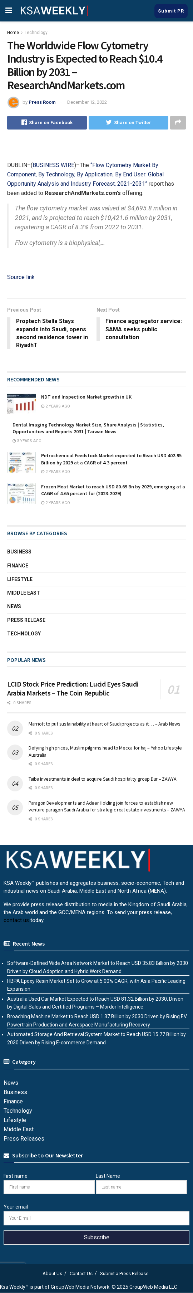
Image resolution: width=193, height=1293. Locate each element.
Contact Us (81, 1274)
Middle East (23, 593)
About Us (52, 1274)
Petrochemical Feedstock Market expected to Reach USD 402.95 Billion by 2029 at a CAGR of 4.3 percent (111, 459)
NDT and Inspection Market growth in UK (86, 397)
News (14, 607)
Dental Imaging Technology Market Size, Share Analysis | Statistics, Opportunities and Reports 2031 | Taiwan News (88, 428)
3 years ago (27, 441)
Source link (21, 277)
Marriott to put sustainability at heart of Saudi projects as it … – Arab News (104, 724)
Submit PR (171, 11)
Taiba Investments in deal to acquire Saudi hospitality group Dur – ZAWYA (103, 779)
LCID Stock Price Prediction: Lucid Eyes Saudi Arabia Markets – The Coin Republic (72, 688)
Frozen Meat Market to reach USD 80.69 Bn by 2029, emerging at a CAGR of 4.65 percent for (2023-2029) (113, 490)
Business (19, 552)
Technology (36, 32)
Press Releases (24, 1139)
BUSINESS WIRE (53, 165)
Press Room (42, 102)
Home (13, 32)
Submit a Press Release (124, 1274)
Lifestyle (20, 579)
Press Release (26, 620)
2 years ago (55, 406)
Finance (17, 566)
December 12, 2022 (87, 102)
